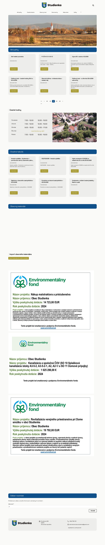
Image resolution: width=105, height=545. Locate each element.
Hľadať (93, 5)
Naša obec (65, 13)
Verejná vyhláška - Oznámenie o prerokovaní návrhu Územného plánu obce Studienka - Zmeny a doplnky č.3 (22, 160)
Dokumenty (55, 13)
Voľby (75, 13)
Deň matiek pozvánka (17, 57)
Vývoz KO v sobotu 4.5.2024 (80, 57)
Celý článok (13, 69)
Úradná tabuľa (30, 13)
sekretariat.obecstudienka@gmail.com (79, 525)
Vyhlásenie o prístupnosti (74, 528)
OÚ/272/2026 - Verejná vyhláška (51, 159)
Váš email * (11, 504)
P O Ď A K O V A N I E (47, 57)
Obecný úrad (43, 13)
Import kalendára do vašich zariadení (18, 258)
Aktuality (19, 13)
